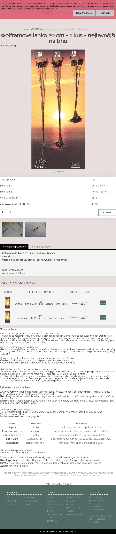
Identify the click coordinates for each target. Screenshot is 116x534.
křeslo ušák (50, 484)
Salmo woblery (11, 435)
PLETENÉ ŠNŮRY (73, 508)
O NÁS (9, 498)
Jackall (14, 443)
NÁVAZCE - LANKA (38, 29)
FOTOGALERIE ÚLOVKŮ (31, 502)
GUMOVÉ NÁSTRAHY (52, 519)
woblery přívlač (64, 484)
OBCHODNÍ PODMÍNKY (11, 502)
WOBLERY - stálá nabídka (54, 499)
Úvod (26, 29)
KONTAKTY (29, 498)
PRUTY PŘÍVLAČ (73, 498)
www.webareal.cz (68, 532)
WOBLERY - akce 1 (55, 504)
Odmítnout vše (83, 13)
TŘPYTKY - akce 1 (54, 514)
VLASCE (69, 511)
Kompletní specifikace (14, 246)
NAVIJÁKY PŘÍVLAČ (70, 502)
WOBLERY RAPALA (52, 509)
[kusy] (3, 211)
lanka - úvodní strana (12, 270)
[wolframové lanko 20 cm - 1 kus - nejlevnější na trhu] (58, 50)
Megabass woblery (12, 431)
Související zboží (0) (42, 246)
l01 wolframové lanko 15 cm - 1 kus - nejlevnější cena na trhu (41, 303)
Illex (7, 443)
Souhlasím (104, 13)
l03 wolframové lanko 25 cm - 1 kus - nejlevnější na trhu (40, 317)
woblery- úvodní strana (14, 273)
